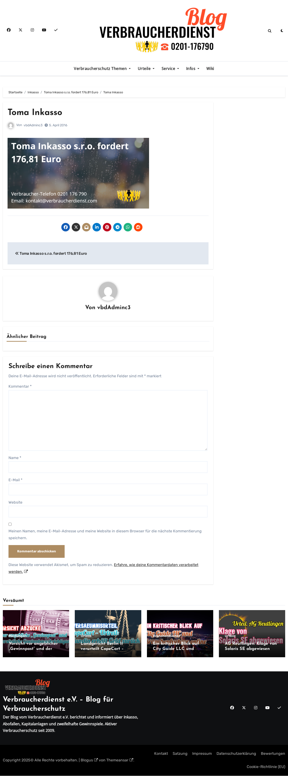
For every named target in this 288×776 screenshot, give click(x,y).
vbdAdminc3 (33, 125)
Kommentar (20, 386)
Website (15, 502)
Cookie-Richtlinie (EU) (266, 767)
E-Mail (15, 480)
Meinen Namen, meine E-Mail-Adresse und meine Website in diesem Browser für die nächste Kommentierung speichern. (105, 534)
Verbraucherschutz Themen (101, 68)
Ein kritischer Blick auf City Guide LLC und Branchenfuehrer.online (176, 649)
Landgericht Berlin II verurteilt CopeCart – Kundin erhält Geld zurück (107, 649)
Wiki (210, 68)
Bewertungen (273, 753)
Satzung (180, 753)
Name (14, 458)
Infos (191, 68)
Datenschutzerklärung (236, 753)
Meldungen (18, 636)
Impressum (202, 753)
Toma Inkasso (36, 112)
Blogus (89, 760)
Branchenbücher (166, 636)
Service (169, 68)
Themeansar (119, 760)
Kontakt (161, 753)
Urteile (145, 68)
